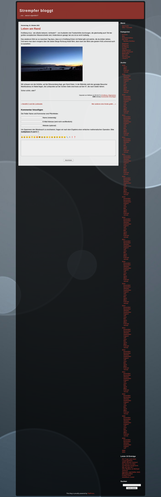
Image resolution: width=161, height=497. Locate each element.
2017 (123, 239)
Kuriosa (125, 34)
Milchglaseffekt (127, 474)
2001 (123, 452)
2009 (123, 416)
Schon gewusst (127, 52)
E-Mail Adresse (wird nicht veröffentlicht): (57, 122)
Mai (125, 86)
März (125, 68)
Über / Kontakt (127, 27)
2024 (123, 95)
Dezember (127, 76)
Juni (125, 84)
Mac (123, 36)
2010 (123, 394)
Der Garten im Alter (128, 464)
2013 (123, 328)
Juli (125, 82)
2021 (123, 154)
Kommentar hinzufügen (108, 96)
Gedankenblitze (127, 38)
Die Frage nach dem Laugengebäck (129, 460)
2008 (123, 438)
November (127, 98)
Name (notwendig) (49, 118)
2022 (123, 137)
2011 (123, 372)
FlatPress (125, 45)
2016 (123, 261)
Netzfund (125, 43)
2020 (123, 176)
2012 (123, 350)
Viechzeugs (126, 57)
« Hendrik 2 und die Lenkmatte (31, 104)
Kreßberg (105, 95)
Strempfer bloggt (36, 11)
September (127, 79)
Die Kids (125, 39)
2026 (123, 65)
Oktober (126, 77)
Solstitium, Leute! (128, 477)
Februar (126, 70)
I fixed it (125, 58)
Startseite (125, 26)
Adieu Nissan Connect (130, 462)
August (126, 81)
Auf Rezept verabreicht (130, 465)
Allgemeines (112, 95)
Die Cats (125, 55)
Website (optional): (49, 125)
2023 (123, 115)
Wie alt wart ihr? (127, 467)
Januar (126, 72)
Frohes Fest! (126, 475)
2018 (123, 217)
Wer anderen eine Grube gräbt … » (104, 104)
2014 (123, 305)
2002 (123, 450)
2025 (123, 74)
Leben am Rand (31, 28)
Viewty (124, 48)
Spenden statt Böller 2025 (131, 472)
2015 (123, 283)
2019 (123, 197)
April (125, 67)
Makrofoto (125, 53)
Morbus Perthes (129, 41)
